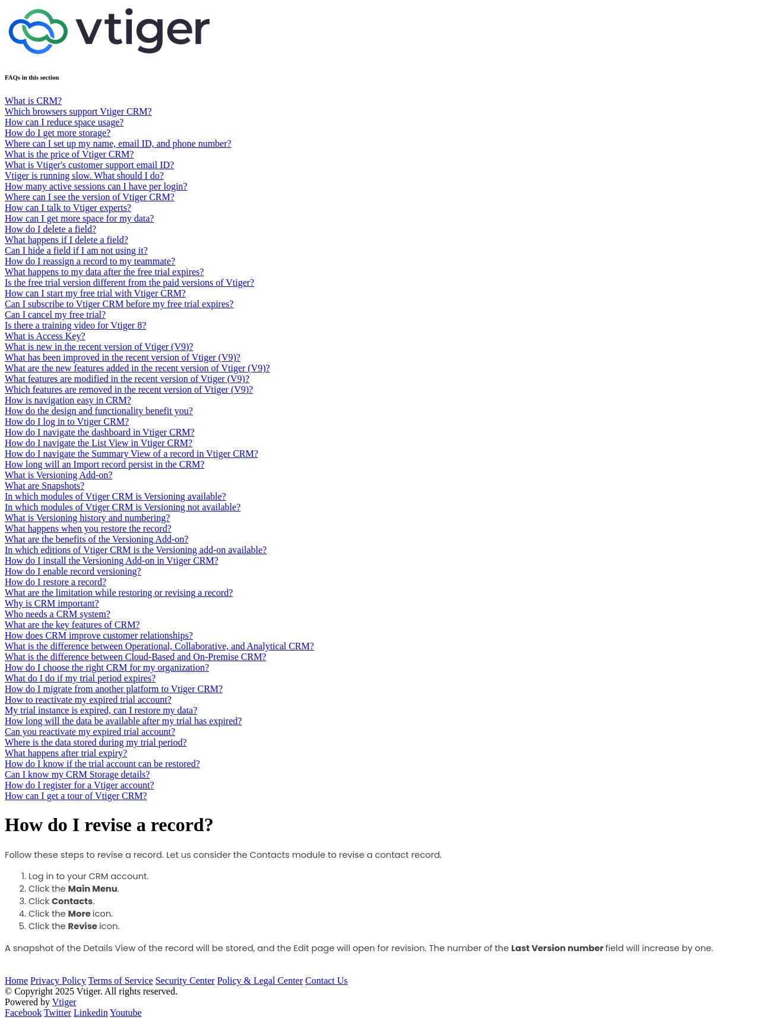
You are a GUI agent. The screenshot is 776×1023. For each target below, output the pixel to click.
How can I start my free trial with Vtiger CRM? (95, 293)
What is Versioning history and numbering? (87, 518)
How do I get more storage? (57, 133)
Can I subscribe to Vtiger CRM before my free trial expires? (119, 304)
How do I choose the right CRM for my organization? (107, 667)
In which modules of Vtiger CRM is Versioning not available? (122, 507)
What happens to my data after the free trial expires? (104, 272)
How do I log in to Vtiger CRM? (67, 421)
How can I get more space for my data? (79, 218)
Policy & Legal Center (260, 980)
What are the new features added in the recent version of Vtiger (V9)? (137, 368)
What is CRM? (33, 101)
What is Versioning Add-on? (58, 475)
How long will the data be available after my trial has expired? (123, 721)
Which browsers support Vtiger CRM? (78, 111)
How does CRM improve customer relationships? (99, 635)
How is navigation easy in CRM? (68, 400)
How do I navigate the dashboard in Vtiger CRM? (100, 432)
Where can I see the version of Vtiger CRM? (90, 197)
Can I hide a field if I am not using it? (76, 250)
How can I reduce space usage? (64, 122)
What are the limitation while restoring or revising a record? (119, 593)
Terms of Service (120, 980)
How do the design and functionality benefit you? (99, 411)
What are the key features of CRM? (72, 625)
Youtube (126, 1013)
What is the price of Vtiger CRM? (69, 154)
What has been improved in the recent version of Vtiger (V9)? (122, 357)
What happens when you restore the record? (88, 528)
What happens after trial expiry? (66, 753)
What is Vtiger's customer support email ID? (89, 165)
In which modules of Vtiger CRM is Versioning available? (115, 496)
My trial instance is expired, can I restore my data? (101, 710)
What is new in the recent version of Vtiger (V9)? (99, 347)
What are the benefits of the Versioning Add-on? (96, 539)
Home (16, 980)
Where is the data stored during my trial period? (96, 742)
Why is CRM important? (52, 603)
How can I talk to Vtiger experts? (68, 208)
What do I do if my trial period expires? (80, 678)
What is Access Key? (45, 336)
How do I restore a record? (55, 582)
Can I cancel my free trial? (55, 315)
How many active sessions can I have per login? (96, 186)
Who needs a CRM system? (57, 614)
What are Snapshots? (44, 486)
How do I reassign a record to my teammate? (90, 261)
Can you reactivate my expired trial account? (90, 732)
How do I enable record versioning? (73, 571)
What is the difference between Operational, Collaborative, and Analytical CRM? (159, 646)
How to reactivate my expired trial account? (88, 699)
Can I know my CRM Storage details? (77, 774)
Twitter (57, 1013)
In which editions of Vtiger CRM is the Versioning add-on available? (136, 550)
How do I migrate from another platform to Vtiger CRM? (114, 689)
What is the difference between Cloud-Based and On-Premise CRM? (135, 657)
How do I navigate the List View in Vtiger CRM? (98, 443)
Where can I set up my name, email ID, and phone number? (118, 143)
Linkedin (91, 1013)
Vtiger (64, 1002)
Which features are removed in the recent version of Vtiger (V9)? (129, 389)
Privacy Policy (58, 980)
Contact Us (326, 980)
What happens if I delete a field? (66, 240)
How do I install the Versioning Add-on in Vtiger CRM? (111, 560)
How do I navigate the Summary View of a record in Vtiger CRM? (131, 454)
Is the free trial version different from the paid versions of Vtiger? (129, 282)
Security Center (185, 980)
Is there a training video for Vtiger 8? (75, 325)
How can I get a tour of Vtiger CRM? (76, 796)
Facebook (23, 1013)
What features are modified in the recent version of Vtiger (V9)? (127, 379)
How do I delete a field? (50, 229)
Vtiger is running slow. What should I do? (84, 175)
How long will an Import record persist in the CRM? (104, 464)
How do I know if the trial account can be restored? (102, 764)
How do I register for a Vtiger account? (79, 785)
